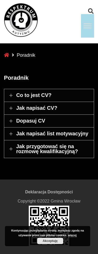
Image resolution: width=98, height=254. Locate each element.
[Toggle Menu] (87, 25)
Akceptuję (50, 241)
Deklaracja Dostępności (49, 191)
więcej (72, 235)
